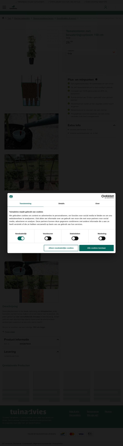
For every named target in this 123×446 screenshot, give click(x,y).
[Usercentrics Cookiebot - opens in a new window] (103, 196)
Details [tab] (61, 203)
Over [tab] (97, 203)
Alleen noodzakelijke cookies (61, 248)
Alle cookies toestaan (96, 248)
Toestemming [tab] (25, 203)
